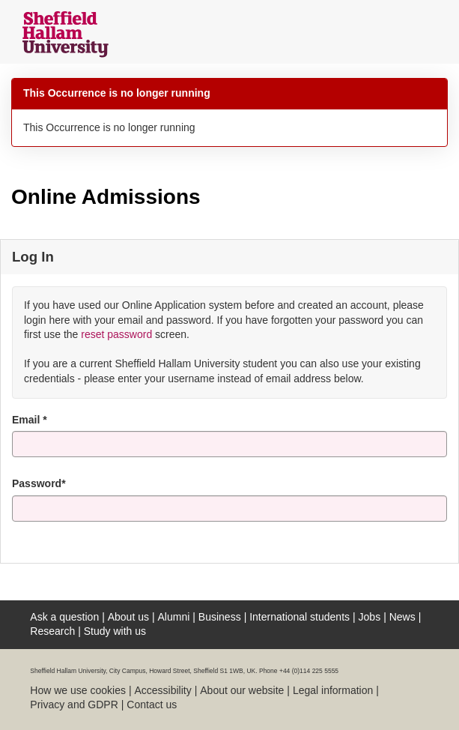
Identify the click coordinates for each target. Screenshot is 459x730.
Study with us (115, 631)
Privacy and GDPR (74, 705)
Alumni (174, 617)
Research (52, 631)
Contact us (152, 705)
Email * (29, 420)
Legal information (333, 690)
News (402, 617)
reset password (116, 334)
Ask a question (64, 617)
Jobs (370, 617)
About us (128, 617)
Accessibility (162, 690)
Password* (39, 483)
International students (299, 617)
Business (219, 617)
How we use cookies (78, 690)
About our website (242, 690)
